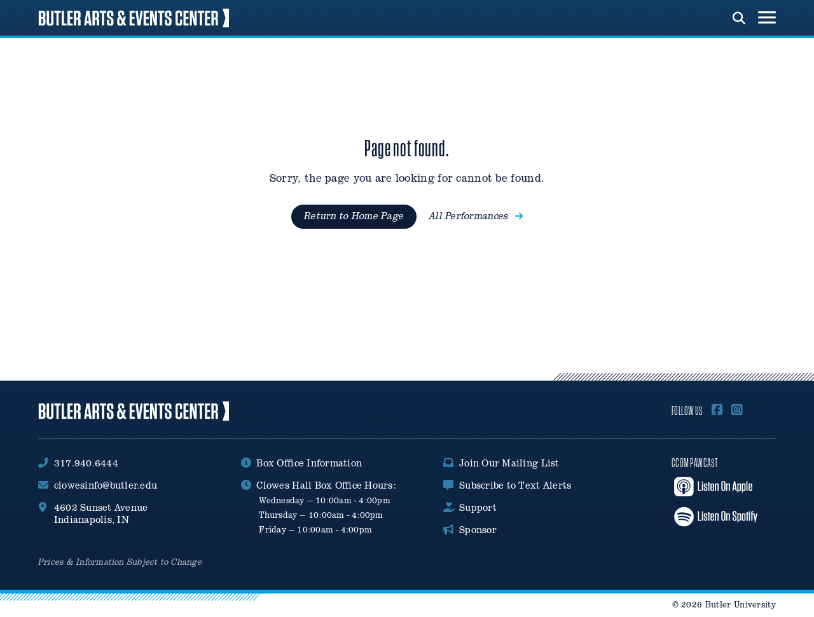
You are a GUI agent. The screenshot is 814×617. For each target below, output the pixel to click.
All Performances (476, 216)
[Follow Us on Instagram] (737, 410)
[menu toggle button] (767, 18)
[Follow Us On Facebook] (717, 410)
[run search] (739, 17)
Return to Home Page (354, 216)
